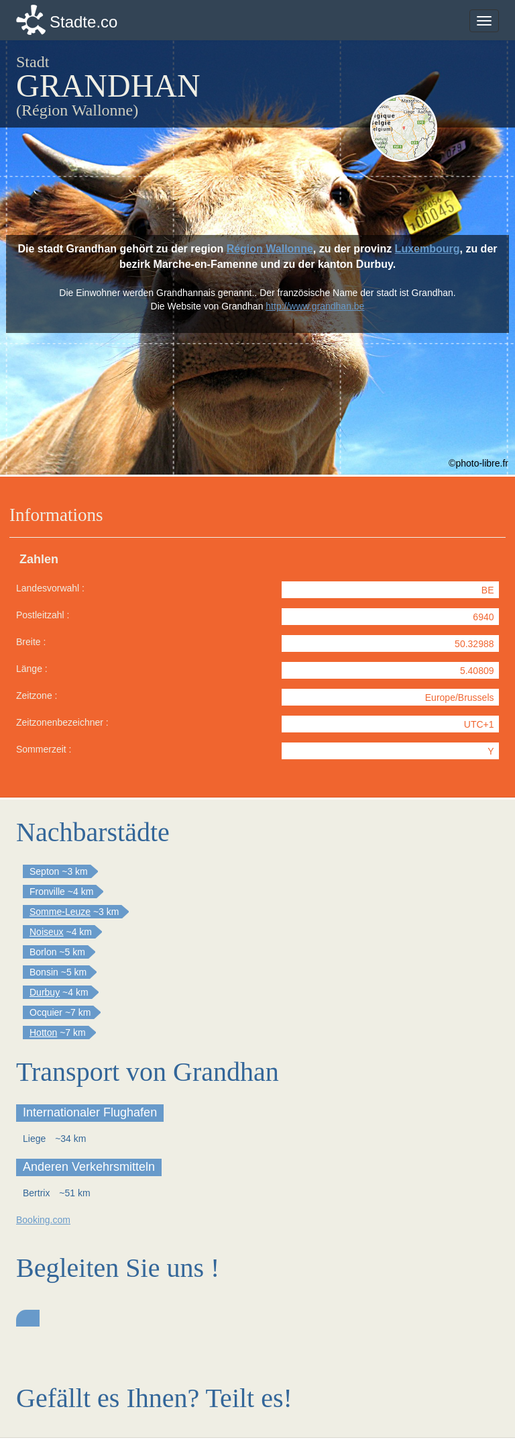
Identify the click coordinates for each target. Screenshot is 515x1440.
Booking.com (43, 1219)
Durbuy (45, 992)
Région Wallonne (270, 248)
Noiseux (47, 931)
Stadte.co (83, 22)
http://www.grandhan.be (315, 306)
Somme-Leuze (60, 911)
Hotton (43, 1032)
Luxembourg (427, 248)
